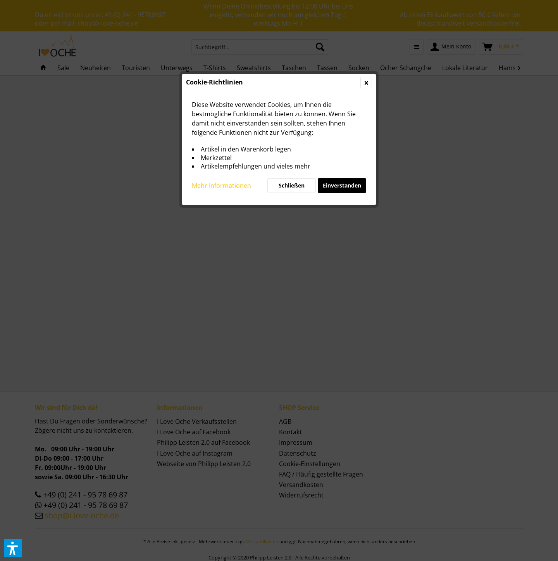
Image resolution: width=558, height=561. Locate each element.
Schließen (292, 185)
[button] (13, 548)
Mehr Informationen (221, 185)
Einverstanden (342, 185)
